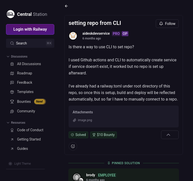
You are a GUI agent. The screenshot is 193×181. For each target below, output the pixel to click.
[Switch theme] (19, 163)
